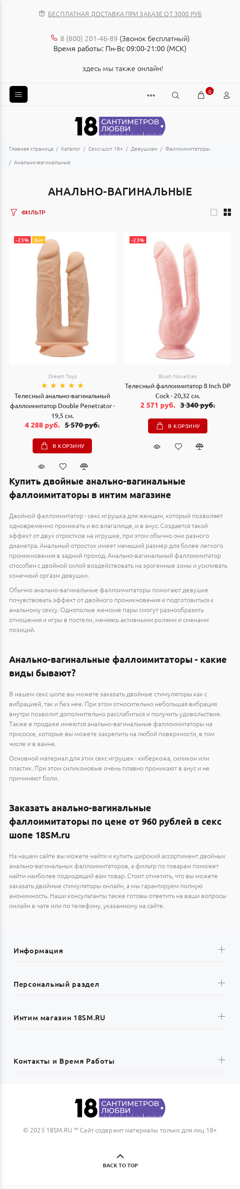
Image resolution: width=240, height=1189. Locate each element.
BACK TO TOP (120, 1165)
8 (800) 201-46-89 (89, 38)
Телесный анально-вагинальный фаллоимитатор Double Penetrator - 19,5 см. (62, 405)
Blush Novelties (177, 376)
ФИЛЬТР (33, 212)
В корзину (68, 445)
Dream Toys (62, 376)
